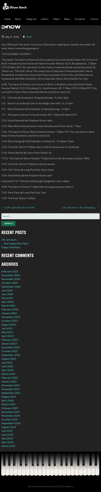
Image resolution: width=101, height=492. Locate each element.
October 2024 (9, 282)
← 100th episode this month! (17, 207)
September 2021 (11, 392)
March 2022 (8, 373)
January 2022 (9, 381)
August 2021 (8, 396)
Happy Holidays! (10, 247)
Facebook (80, 19)
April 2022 (7, 370)
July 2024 (7, 290)
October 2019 (9, 419)
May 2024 (7, 297)
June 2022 (7, 366)
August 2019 (8, 426)
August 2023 (8, 324)
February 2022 (9, 377)
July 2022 (7, 362)
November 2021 (10, 389)
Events (44, 19)
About (18, 19)
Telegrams (31, 19)
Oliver (29, 37)
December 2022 (10, 347)
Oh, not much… (9, 239)
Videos (56, 19)
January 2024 (9, 313)
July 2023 (7, 328)
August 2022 (8, 358)
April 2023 (7, 335)
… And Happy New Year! (15, 243)
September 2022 (11, 354)
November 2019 (10, 415)
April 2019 (7, 442)
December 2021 (10, 385)
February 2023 (9, 339)
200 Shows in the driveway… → (81, 207)
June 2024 (7, 294)
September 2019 (11, 423)
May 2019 (7, 438)
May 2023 (7, 332)
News (67, 19)
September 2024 (11, 286)
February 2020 (9, 408)
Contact (94, 19)
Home (7, 19)
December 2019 (10, 411)
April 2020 (7, 400)
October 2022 (9, 351)
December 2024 (10, 275)
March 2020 (8, 404)
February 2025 (9, 271)
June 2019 (7, 434)
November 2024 (10, 278)
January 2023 (9, 343)
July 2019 (7, 430)
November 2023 (10, 316)
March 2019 (8, 445)
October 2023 (9, 320)
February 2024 (9, 309)
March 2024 (8, 305)
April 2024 (7, 301)
